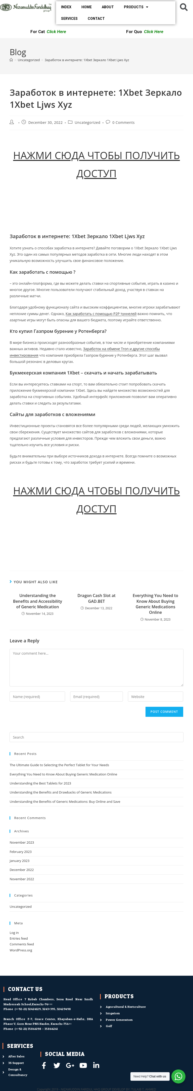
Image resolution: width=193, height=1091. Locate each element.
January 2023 (19, 860)
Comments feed (22, 944)
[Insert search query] (96, 737)
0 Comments (123, 122)
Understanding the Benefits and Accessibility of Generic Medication (37, 601)
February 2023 (20, 851)
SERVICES (69, 19)
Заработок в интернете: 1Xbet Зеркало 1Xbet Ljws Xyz (87, 60)
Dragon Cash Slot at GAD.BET (96, 598)
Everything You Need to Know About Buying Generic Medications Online (155, 604)
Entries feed (19, 938)
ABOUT (108, 7)
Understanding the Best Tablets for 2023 (40, 783)
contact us (25, 989)
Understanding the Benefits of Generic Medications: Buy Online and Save (65, 801)
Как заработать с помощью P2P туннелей (101, 313)
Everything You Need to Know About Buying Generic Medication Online (63, 774)
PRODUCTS (136, 7)
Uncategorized (87, 122)
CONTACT (96, 19)
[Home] (11, 60)
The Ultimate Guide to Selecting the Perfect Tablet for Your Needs (59, 765)
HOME (86, 7)
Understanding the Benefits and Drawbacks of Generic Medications (61, 792)
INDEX (66, 7)
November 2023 (22, 842)
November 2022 (22, 879)
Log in (14, 932)
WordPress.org (21, 950)
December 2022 (22, 869)
